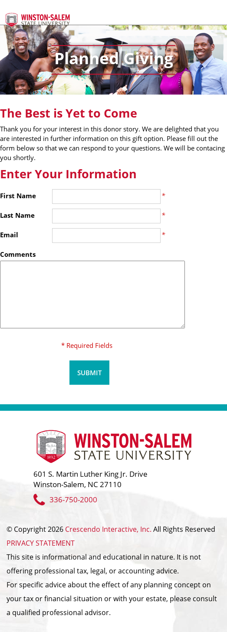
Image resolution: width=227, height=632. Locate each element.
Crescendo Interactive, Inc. (108, 529)
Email (9, 234)
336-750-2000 (65, 499)
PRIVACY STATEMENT (41, 543)
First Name (18, 195)
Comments (18, 254)
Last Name (17, 215)
